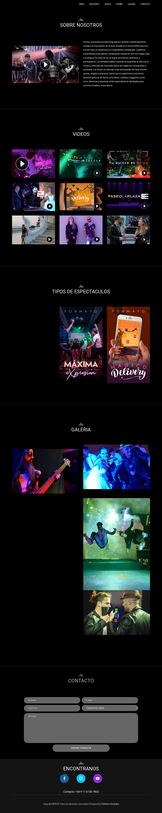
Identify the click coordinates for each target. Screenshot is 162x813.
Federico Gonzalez (110, 804)
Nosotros (94, 4)
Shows (119, 4)
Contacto (145, 4)
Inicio (81, 4)
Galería (131, 4)
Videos (108, 4)
